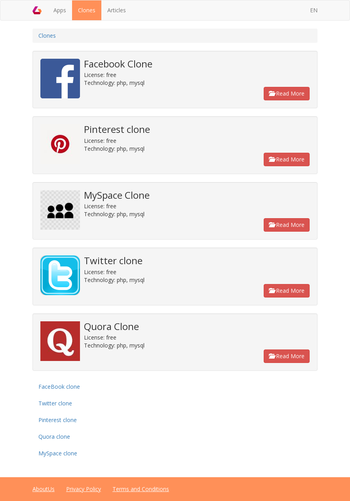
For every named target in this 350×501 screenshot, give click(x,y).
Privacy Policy (83, 489)
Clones (86, 10)
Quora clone (54, 436)
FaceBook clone (59, 386)
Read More (286, 93)
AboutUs (43, 489)
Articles (116, 10)
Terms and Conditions (140, 489)
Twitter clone (55, 403)
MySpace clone (57, 453)
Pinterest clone (57, 420)
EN (314, 10)
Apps (59, 10)
